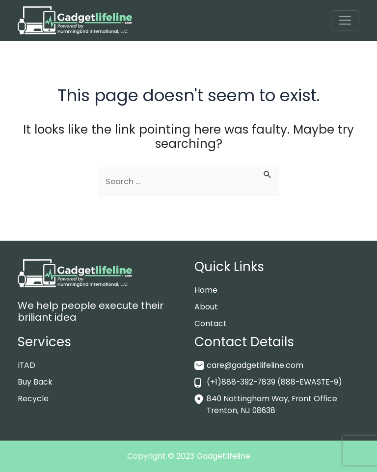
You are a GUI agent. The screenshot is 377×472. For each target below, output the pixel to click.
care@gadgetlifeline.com (255, 365)
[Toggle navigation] (345, 20)
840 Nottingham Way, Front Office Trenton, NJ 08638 (273, 404)
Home (205, 290)
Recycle (33, 398)
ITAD (27, 365)
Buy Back (35, 382)
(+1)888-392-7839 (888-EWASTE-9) (276, 382)
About (206, 306)
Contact (210, 323)
